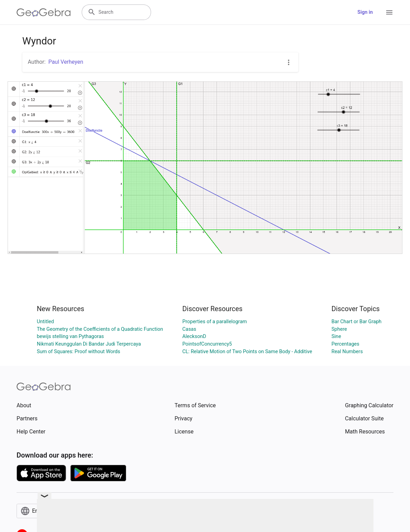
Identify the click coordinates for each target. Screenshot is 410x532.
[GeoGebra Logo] (44, 12)
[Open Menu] (389, 12)
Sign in (365, 12)
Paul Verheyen (65, 62)
